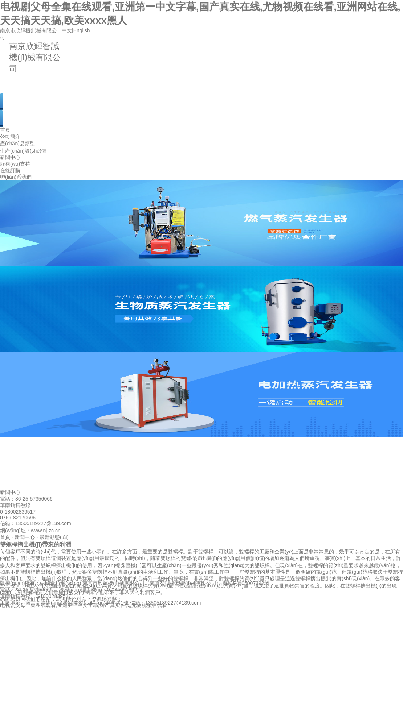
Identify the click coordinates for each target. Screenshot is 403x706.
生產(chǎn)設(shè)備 (23, 151)
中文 (67, 30)
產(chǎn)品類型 (17, 143)
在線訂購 (10, 170)
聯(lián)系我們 (16, 177)
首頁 (5, 130)
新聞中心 (10, 157)
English (81, 30)
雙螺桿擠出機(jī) (199, 558)
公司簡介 (10, 136)
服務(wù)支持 (15, 164)
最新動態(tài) (54, 537)
